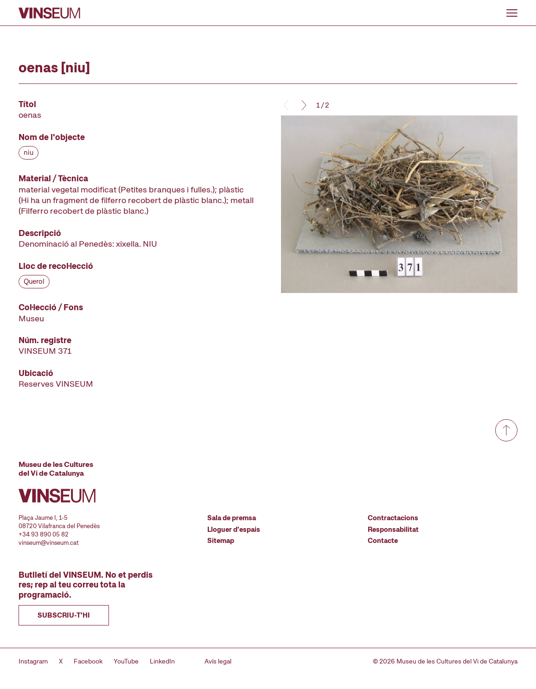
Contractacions (393, 518)
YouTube (126, 661)
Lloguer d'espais (233, 529)
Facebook (88, 661)
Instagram (33, 661)
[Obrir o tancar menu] (511, 13)
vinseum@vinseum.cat (49, 543)
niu (28, 152)
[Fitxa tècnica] (137, 244)
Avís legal (217, 661)
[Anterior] (286, 105)
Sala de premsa (231, 518)
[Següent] (303, 105)
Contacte (383, 540)
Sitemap (220, 540)
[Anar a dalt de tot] (506, 430)
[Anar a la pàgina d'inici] (49, 13)
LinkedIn (162, 661)
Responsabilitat (393, 529)
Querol (34, 281)
